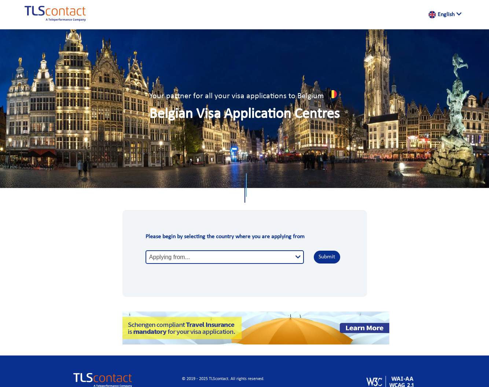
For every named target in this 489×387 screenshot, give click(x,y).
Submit (327, 257)
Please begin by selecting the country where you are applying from (225, 237)
